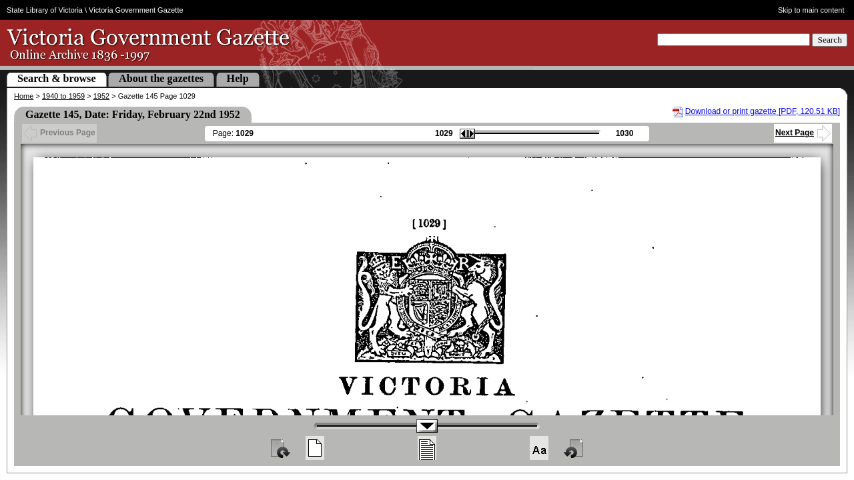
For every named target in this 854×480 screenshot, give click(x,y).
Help (238, 78)
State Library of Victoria (45, 10)
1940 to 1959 (63, 96)
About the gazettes (161, 78)
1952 (101, 96)
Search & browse (56, 78)
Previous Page (59, 132)
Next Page (803, 132)
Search (829, 40)
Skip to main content (811, 10)
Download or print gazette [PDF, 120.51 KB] (762, 111)
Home (23, 96)
